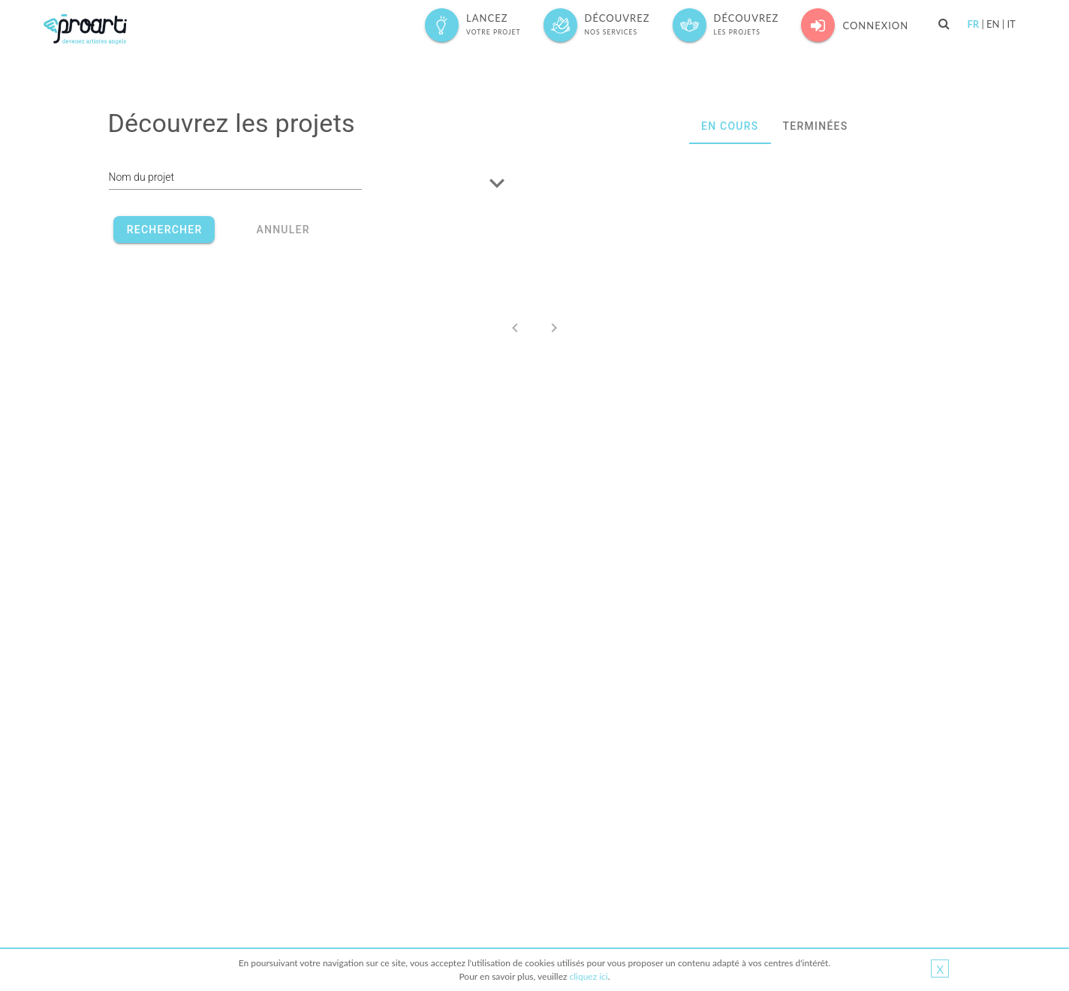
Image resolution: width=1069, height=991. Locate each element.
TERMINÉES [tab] (815, 126)
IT (1011, 24)
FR (973, 24)
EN (992, 24)
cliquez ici (588, 976)
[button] (512, 183)
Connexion (854, 25)
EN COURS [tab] (730, 126)
